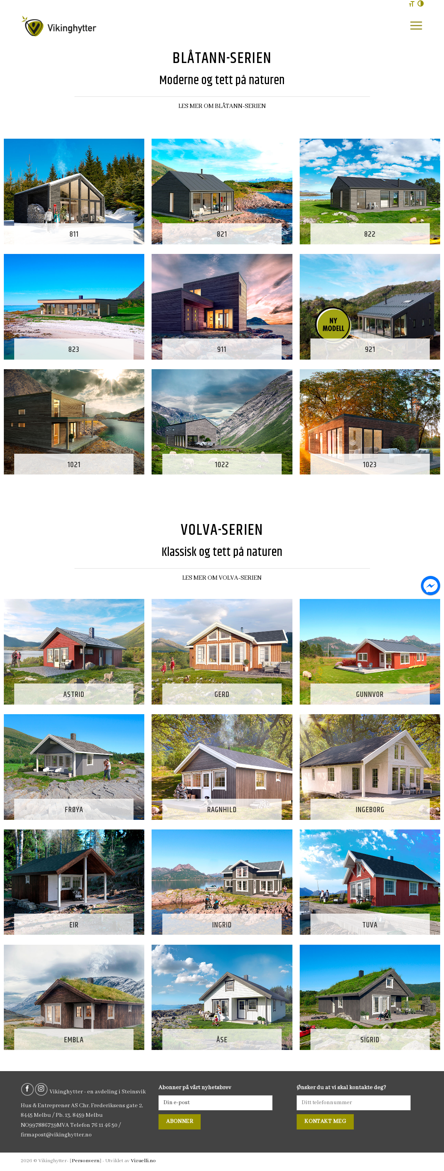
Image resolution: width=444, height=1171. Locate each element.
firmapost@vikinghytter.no (56, 1134)
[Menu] (416, 25)
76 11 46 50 (104, 1125)
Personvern (85, 1161)
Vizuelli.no (143, 1161)
